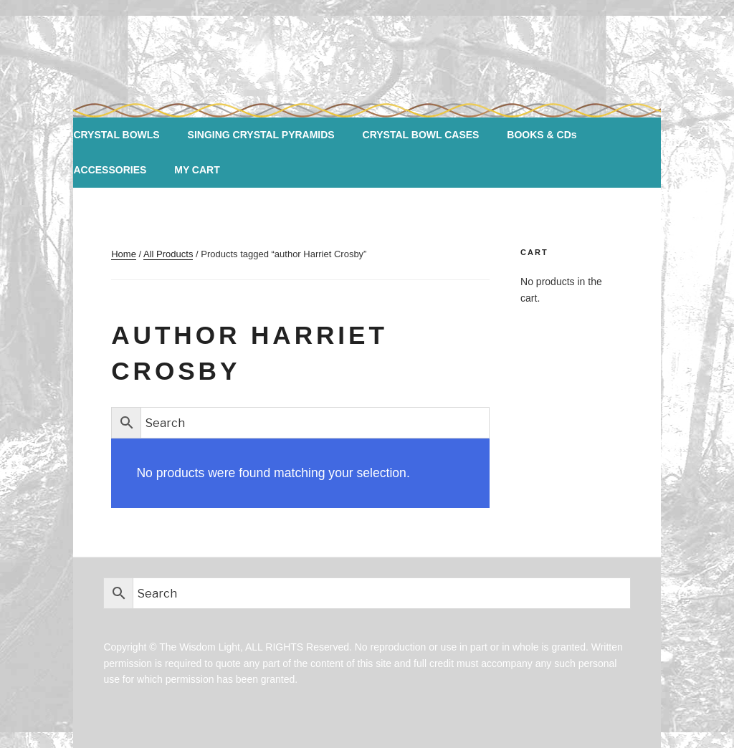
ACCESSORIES (109, 170)
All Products (168, 254)
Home (123, 254)
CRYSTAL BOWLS (116, 134)
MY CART (197, 170)
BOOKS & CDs (541, 134)
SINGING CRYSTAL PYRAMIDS (261, 134)
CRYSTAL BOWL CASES (421, 134)
